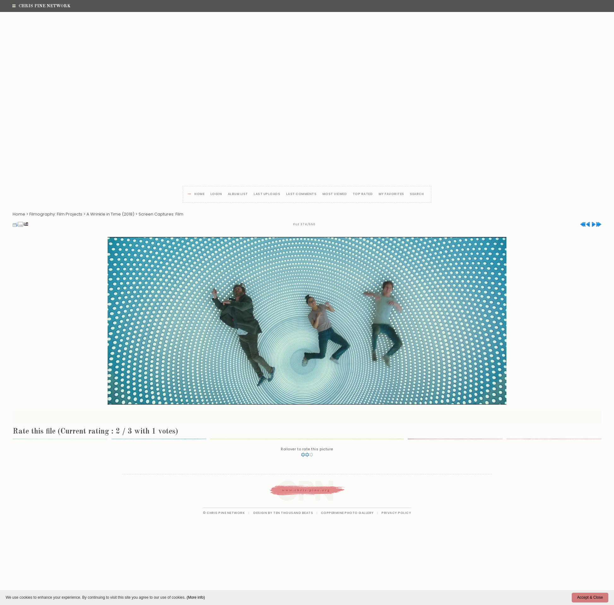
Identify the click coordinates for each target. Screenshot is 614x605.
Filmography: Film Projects (55, 214)
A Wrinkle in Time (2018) (110, 214)
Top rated (363, 194)
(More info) (195, 597)
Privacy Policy (396, 512)
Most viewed (334, 194)
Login (216, 194)
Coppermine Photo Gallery (347, 512)
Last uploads (267, 194)
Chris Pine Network (41, 6)
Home (199, 194)
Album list (238, 194)
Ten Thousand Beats (293, 512)
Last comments (301, 194)
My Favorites (391, 194)
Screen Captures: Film (161, 214)
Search (417, 194)
